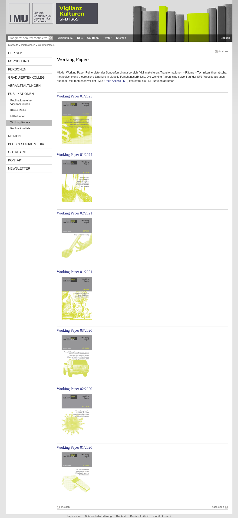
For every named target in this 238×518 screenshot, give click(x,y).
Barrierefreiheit (139, 516)
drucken (223, 51)
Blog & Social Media (26, 144)
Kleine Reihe (18, 110)
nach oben (218, 506)
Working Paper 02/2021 (74, 213)
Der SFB (15, 53)
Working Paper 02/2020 (74, 389)
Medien (14, 136)
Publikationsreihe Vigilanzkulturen (21, 102)
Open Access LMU (115, 81)
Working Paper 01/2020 (74, 447)
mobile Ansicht (162, 516)
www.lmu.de (65, 38)
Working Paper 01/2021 (74, 272)
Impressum (74, 516)
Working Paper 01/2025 (74, 96)
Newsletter (19, 168)
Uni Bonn (93, 38)
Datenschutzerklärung (98, 516)
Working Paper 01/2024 (74, 155)
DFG (80, 38)
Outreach (17, 152)
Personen (17, 69)
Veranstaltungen (24, 85)
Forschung (18, 61)
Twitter (107, 38)
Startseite (13, 45)
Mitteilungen (18, 116)
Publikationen (28, 45)
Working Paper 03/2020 (74, 330)
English (225, 38)
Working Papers (20, 122)
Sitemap (121, 38)
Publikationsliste (20, 128)
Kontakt (15, 160)
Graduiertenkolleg (26, 77)
